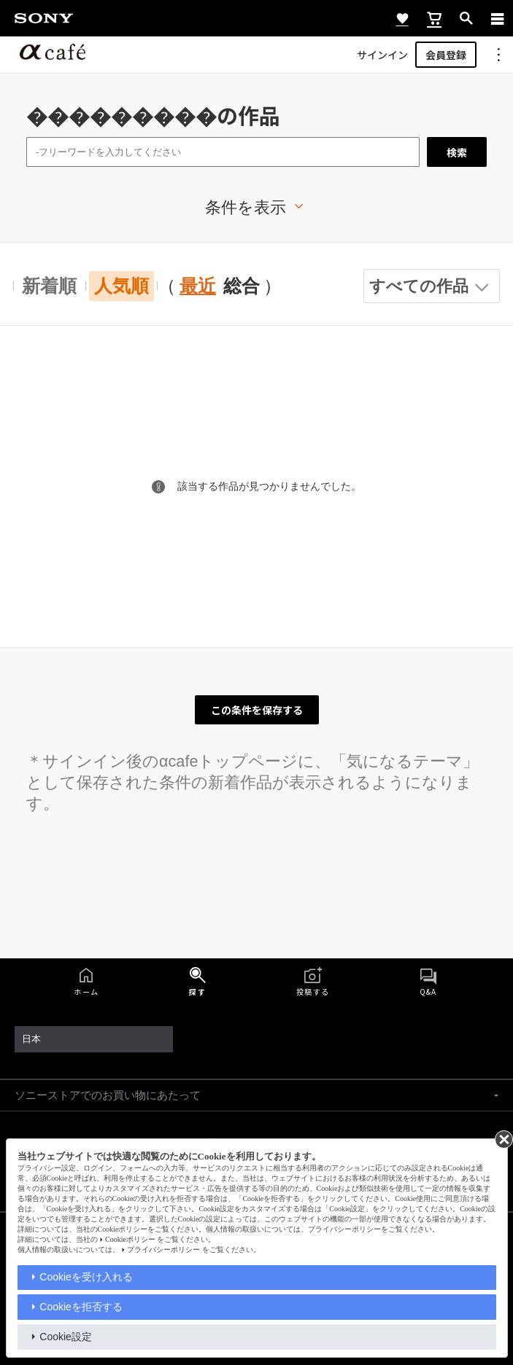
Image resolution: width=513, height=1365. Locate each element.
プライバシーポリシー (163, 1249)
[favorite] (402, 18)
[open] (466, 18)
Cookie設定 (65, 1336)
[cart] (434, 18)
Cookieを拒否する (81, 1307)
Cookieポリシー (130, 1239)
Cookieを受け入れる (86, 1277)
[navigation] (497, 18)
